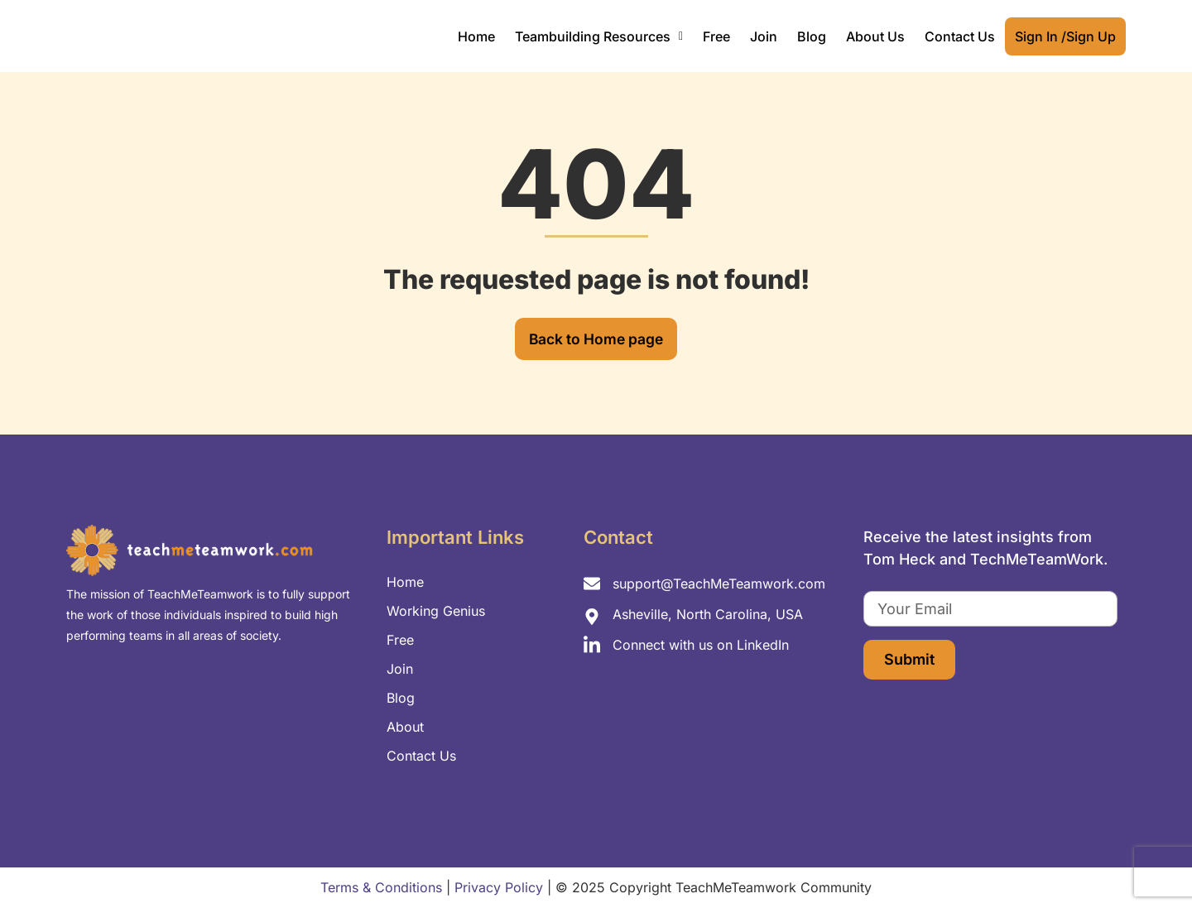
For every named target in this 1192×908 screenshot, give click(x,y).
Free (716, 36)
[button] (599, 36)
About (405, 726)
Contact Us (960, 36)
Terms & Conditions (381, 888)
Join (763, 36)
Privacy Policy (498, 888)
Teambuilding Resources (599, 36)
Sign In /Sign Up (1065, 36)
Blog (811, 36)
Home (476, 36)
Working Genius (436, 611)
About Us (875, 36)
